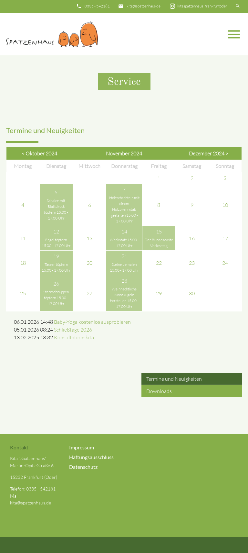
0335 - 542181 (97, 6)
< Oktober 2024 (39, 153)
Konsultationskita (74, 337)
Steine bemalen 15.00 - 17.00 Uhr (124, 267)
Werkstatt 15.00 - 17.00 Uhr (124, 242)
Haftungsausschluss (91, 457)
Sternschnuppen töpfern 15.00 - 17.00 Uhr (56, 297)
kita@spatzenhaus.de (143, 6)
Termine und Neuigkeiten (174, 379)
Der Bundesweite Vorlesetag (159, 242)
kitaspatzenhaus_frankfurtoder (202, 6)
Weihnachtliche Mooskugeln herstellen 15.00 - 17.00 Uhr (124, 298)
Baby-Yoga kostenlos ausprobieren (92, 322)
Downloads (159, 391)
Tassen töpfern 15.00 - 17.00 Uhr (56, 267)
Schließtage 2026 (73, 329)
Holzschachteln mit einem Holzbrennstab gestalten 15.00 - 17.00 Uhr (124, 209)
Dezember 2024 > (208, 153)
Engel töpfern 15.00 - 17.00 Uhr (56, 242)
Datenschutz (83, 467)
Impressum (81, 447)
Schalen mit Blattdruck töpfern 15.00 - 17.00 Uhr (56, 209)
